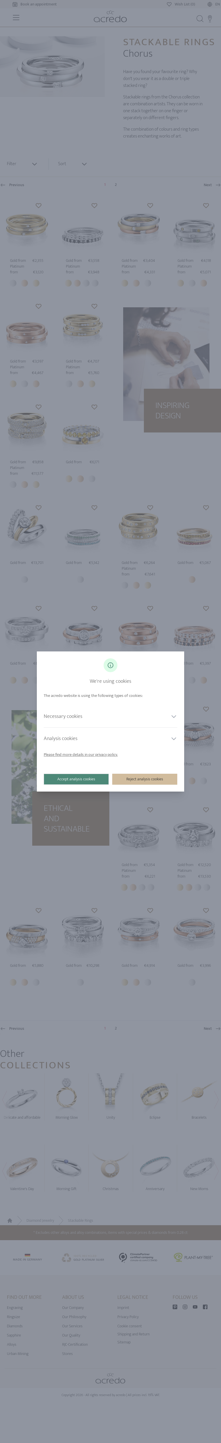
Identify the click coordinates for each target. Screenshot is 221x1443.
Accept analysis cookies (76, 779)
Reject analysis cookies (144, 779)
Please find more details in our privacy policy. (81, 754)
